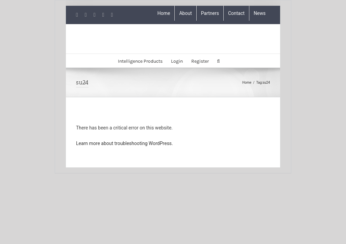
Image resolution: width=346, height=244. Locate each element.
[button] (218, 60)
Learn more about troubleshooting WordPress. (124, 143)
